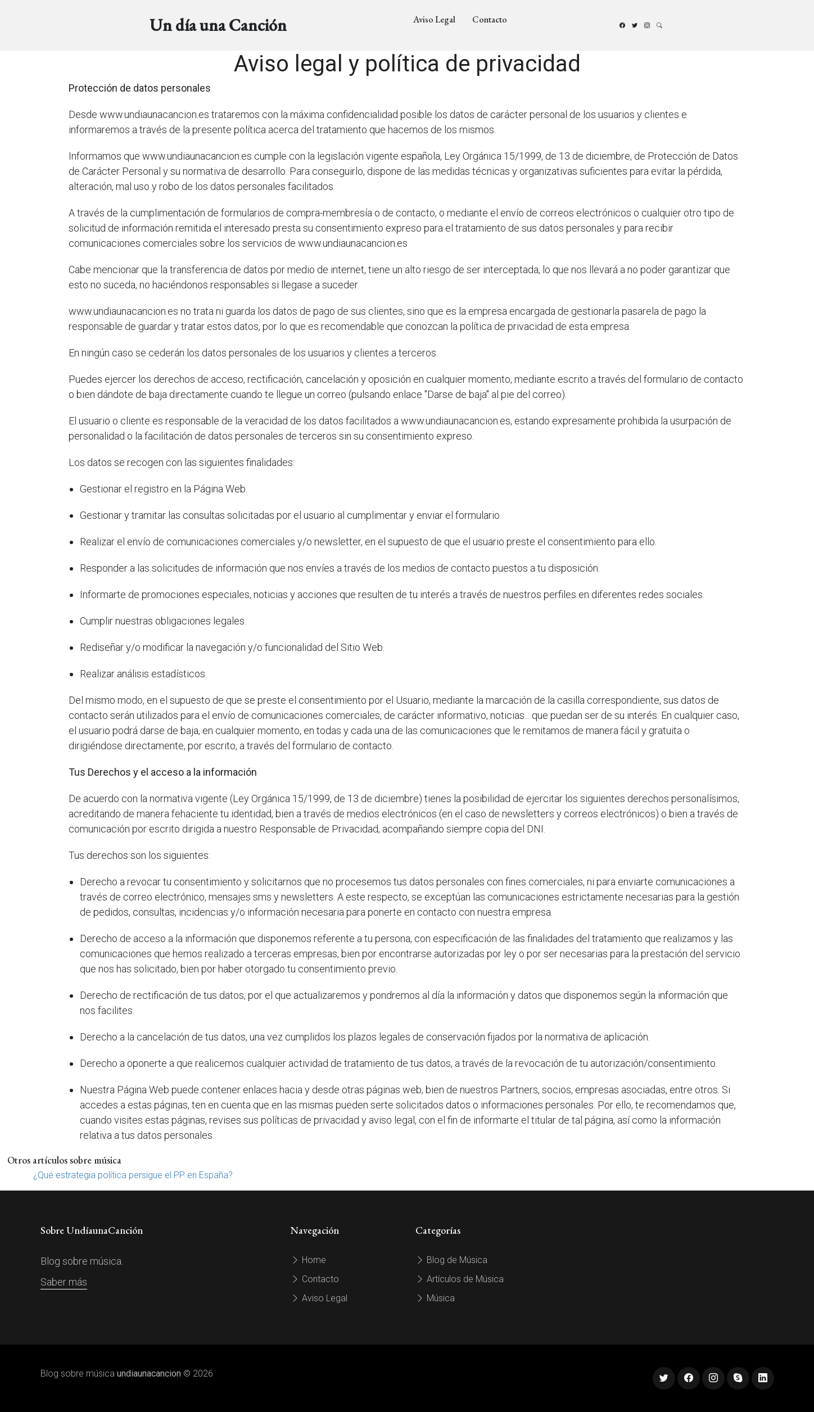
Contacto (489, 19)
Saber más (63, 1282)
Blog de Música (451, 1260)
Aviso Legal (434, 19)
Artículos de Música (459, 1279)
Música (435, 1298)
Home (308, 1260)
